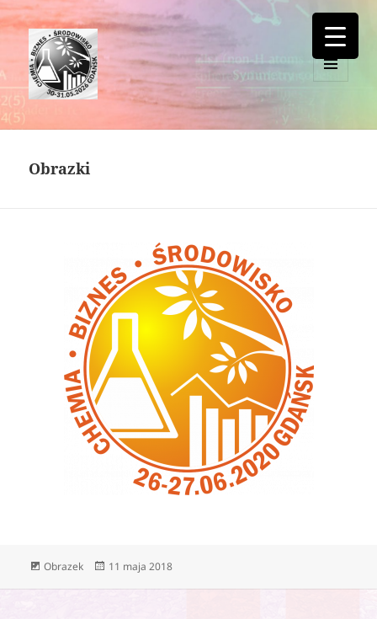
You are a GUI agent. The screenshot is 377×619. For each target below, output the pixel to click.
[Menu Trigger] (335, 36)
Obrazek (63, 566)
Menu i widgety (331, 81)
